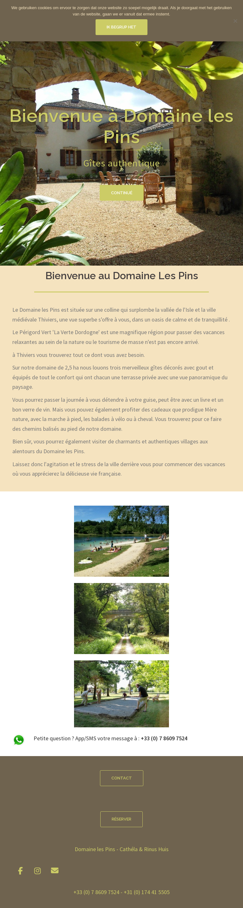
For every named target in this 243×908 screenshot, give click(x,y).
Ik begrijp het (121, 27)
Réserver (121, 819)
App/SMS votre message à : (131, 738)
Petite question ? (54, 738)
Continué (121, 192)
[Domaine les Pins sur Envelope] (54, 871)
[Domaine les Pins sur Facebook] (20, 871)
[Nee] (235, 21)
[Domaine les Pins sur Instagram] (37, 871)
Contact (121, 778)
